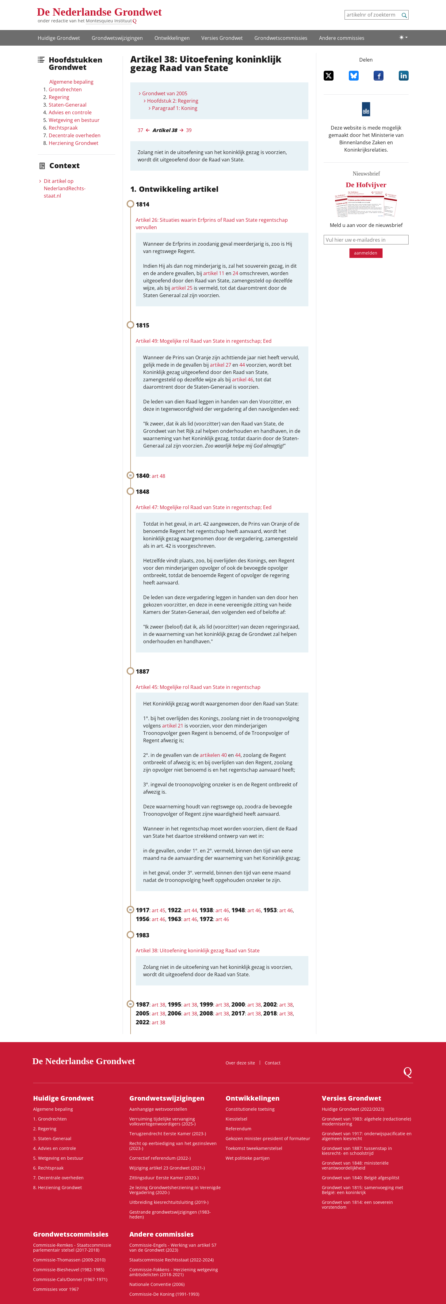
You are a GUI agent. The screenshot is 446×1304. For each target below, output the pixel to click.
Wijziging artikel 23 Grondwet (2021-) (167, 1168)
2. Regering (44, 1129)
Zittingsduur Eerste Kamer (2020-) (164, 1178)
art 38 (158, 1004)
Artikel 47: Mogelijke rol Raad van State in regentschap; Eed (204, 507)
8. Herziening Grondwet (57, 1187)
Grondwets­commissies (280, 38)
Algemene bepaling (71, 81)
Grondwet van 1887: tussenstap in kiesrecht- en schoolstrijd (357, 1150)
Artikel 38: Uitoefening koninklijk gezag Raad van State (198, 950)
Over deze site (240, 1063)
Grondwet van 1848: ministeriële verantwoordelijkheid (355, 1165)
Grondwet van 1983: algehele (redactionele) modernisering (366, 1121)
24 (235, 273)
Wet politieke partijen (248, 1158)
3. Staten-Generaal (52, 1138)
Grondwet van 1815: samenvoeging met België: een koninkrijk (362, 1190)
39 (189, 130)
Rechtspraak (63, 127)
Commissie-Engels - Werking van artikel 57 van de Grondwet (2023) (172, 1247)
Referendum (238, 1129)
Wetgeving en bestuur (74, 120)
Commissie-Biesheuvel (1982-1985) (68, 1269)
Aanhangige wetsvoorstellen (158, 1109)
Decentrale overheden (75, 135)
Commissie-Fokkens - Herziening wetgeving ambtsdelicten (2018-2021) (173, 1272)
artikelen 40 (213, 755)
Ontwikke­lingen (172, 38)
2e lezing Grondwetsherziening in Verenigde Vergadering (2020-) (175, 1190)
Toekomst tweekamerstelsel (254, 1148)
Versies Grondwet (222, 38)
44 (242, 364)
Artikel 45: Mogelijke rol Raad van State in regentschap (198, 687)
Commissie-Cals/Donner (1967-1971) (70, 1279)
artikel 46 (242, 379)
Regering (59, 97)
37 (140, 130)
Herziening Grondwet (73, 143)
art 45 (158, 910)
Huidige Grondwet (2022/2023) (353, 1109)
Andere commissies (341, 38)
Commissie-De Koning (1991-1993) (164, 1294)
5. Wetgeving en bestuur (58, 1158)
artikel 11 (213, 273)
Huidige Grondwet (59, 38)
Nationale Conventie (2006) (157, 1284)
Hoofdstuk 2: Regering (172, 100)
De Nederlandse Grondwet (99, 12)
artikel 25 (182, 288)
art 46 (222, 910)
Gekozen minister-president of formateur (268, 1138)
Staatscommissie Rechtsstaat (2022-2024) (171, 1260)
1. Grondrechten (50, 1119)
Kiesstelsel (236, 1119)
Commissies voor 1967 (56, 1289)
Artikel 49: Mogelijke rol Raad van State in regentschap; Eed (204, 341)
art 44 (190, 910)
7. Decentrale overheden (58, 1178)
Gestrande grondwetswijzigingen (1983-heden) (170, 1214)
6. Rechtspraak (48, 1168)
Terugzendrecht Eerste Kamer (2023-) (167, 1133)
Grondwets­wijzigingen (117, 38)
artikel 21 (172, 725)
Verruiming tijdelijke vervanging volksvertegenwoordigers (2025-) (162, 1121)
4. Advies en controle (54, 1148)
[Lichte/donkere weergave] (403, 37)
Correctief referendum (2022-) (160, 1158)
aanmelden (365, 253)
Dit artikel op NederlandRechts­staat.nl (65, 188)
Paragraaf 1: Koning (174, 108)
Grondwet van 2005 (164, 93)
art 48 (158, 476)
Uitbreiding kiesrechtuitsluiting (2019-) (168, 1202)
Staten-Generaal (67, 104)
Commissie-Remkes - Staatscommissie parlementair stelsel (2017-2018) (72, 1247)
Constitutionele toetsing (250, 1109)
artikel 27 (220, 364)
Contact (272, 1063)
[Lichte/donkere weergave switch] (403, 37)
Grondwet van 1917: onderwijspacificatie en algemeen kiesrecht (367, 1136)
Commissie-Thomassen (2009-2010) (69, 1260)
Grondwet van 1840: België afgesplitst (360, 1178)
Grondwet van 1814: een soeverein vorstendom (357, 1204)
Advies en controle (70, 112)
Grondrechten (65, 89)
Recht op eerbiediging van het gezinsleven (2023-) (173, 1145)
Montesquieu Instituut (109, 21)
